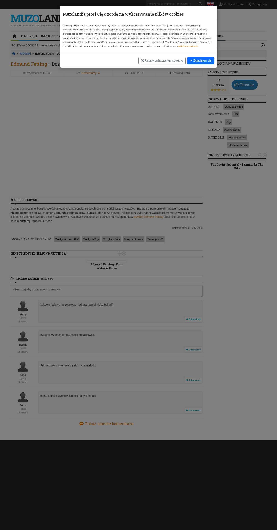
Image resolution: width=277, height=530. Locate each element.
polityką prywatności (188, 46)
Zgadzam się (200, 60)
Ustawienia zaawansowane (162, 60)
